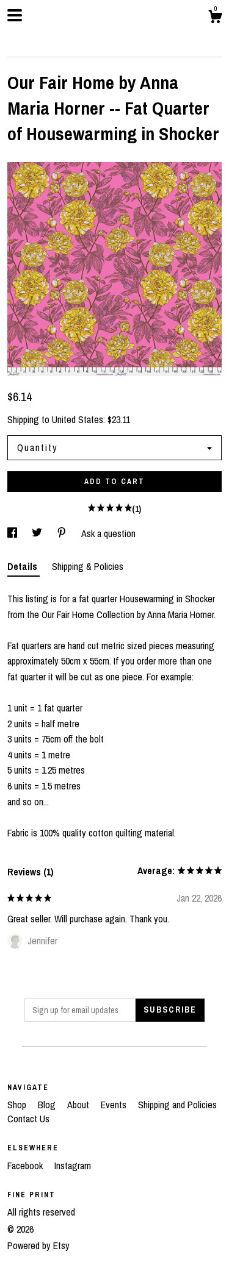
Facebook (26, 1165)
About (79, 1104)
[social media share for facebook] (13, 533)
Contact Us (28, 1118)
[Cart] (215, 18)
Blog (48, 1104)
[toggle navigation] (14, 15)
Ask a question (108, 533)
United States (77, 419)
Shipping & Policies (87, 566)
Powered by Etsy (38, 1245)
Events (115, 1104)
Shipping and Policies (177, 1104)
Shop (18, 1104)
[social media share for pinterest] (63, 533)
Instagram (72, 1165)
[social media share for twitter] (38, 533)
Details (23, 566)
